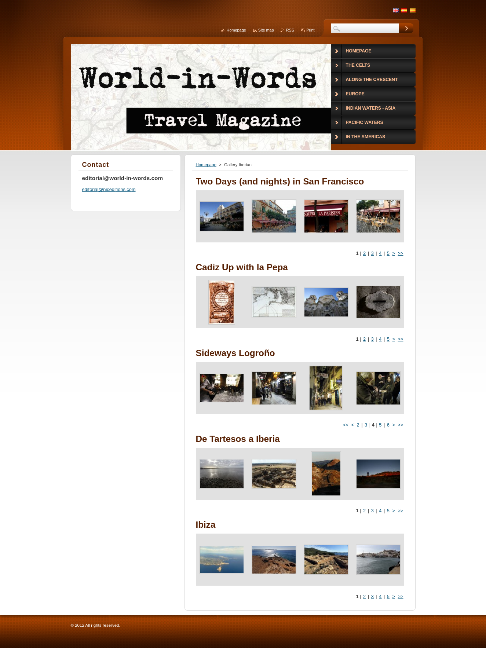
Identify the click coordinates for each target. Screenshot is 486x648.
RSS (290, 30)
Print (310, 30)
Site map (266, 30)
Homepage (206, 164)
